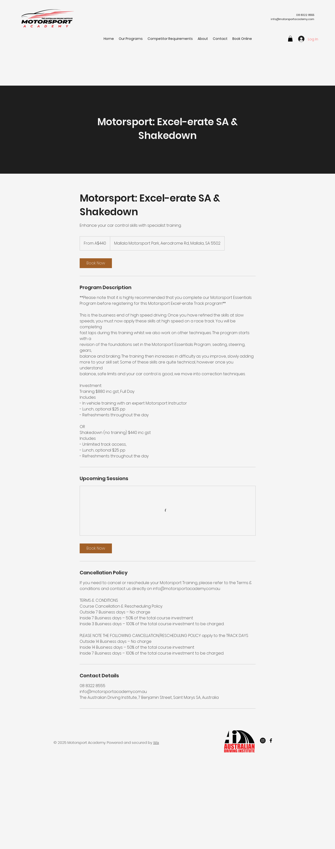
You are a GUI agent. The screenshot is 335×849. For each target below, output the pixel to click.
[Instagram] (263, 740)
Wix (156, 742)
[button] (290, 39)
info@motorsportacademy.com (292, 19)
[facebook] (271, 740)
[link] (96, 263)
